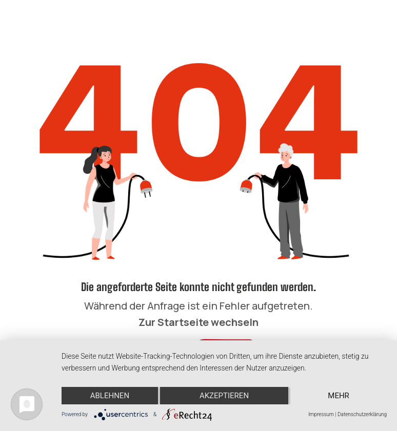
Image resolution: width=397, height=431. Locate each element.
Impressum (321, 414)
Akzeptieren (224, 395)
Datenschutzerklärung (362, 414)
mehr (338, 395)
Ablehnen (109, 395)
